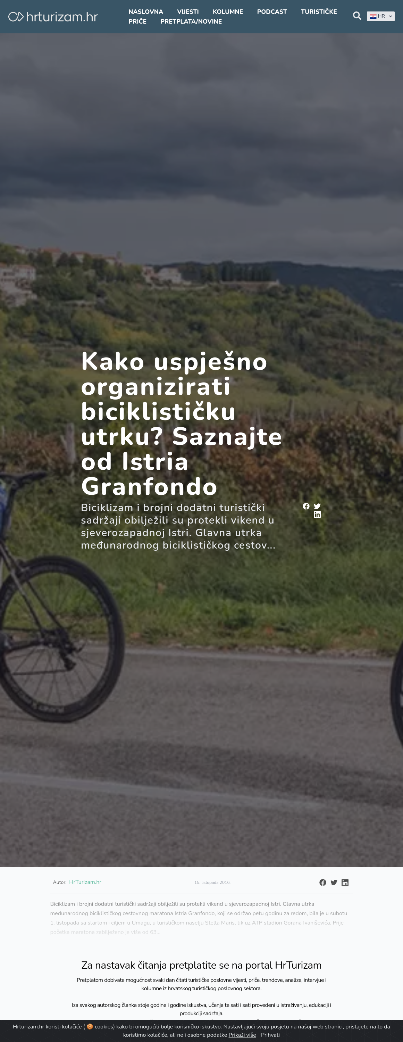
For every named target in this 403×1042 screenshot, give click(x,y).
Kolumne (228, 12)
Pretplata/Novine (191, 21)
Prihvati (270, 1035)
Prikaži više (242, 1035)
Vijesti (188, 12)
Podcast (272, 12)
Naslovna (145, 12)
